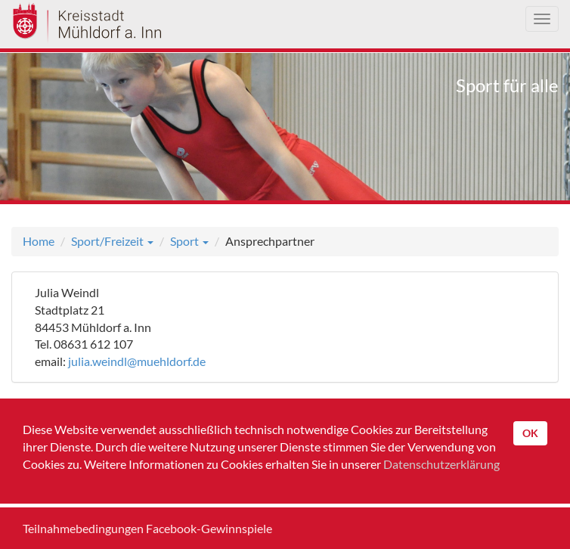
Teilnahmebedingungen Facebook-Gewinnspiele (147, 528)
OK (530, 432)
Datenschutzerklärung (441, 464)
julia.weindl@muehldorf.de (137, 361)
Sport (189, 241)
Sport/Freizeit (112, 241)
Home (38, 241)
